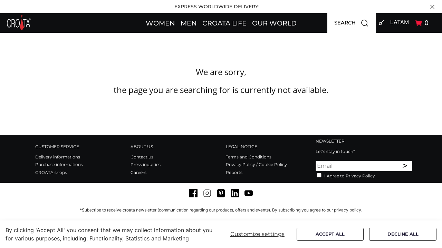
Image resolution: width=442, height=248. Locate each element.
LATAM (399, 22)
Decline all (403, 234)
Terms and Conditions (248, 156)
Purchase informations (59, 164)
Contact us (142, 156)
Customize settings (257, 234)
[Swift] (19, 23)
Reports (234, 172)
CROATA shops (51, 172)
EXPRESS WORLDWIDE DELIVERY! (217, 6)
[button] (160, 22)
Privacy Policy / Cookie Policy (256, 164)
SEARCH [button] (355, 23)
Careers (138, 172)
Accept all (330, 234)
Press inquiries (146, 164)
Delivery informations (57, 156)
